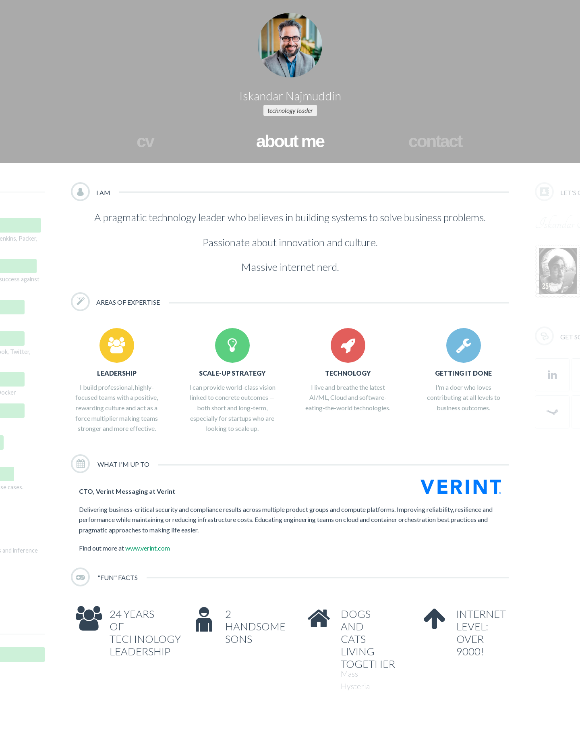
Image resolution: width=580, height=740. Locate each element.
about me (290, 141)
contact (435, 141)
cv (145, 141)
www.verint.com (147, 548)
